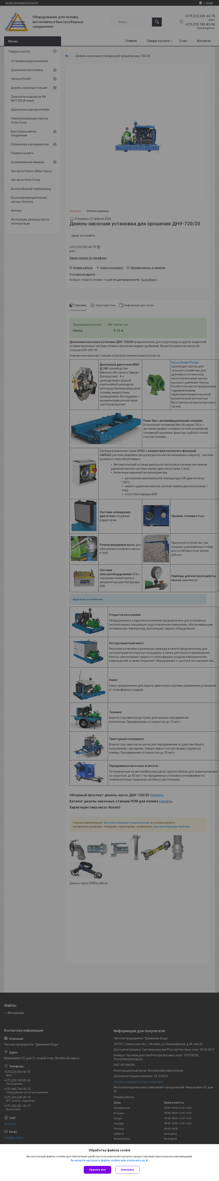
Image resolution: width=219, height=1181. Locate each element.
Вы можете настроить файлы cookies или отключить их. (108, 1160)
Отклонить (127, 1169)
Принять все (97, 1169)
